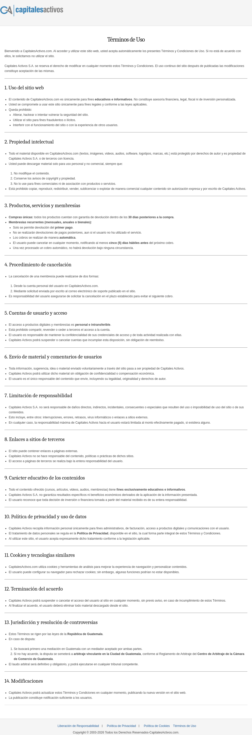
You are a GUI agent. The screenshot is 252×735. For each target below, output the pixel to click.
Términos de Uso (184, 726)
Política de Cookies (157, 726)
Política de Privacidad (121, 726)
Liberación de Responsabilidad (78, 726)
